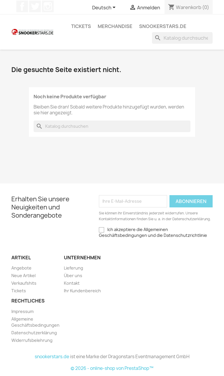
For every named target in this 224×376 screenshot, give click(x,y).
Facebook (22, 6)
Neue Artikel (23, 275)
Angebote (21, 268)
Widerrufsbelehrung (31, 340)
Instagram (48, 6)
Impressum (22, 311)
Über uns (73, 275)
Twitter (35, 6)
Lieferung (73, 268)
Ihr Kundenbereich (82, 290)
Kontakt (72, 283)
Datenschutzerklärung (34, 332)
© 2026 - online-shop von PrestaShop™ (112, 368)
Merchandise (115, 26)
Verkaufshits (23, 283)
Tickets (81, 26)
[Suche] (182, 38)
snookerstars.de (162, 26)
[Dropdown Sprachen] (105, 7)
